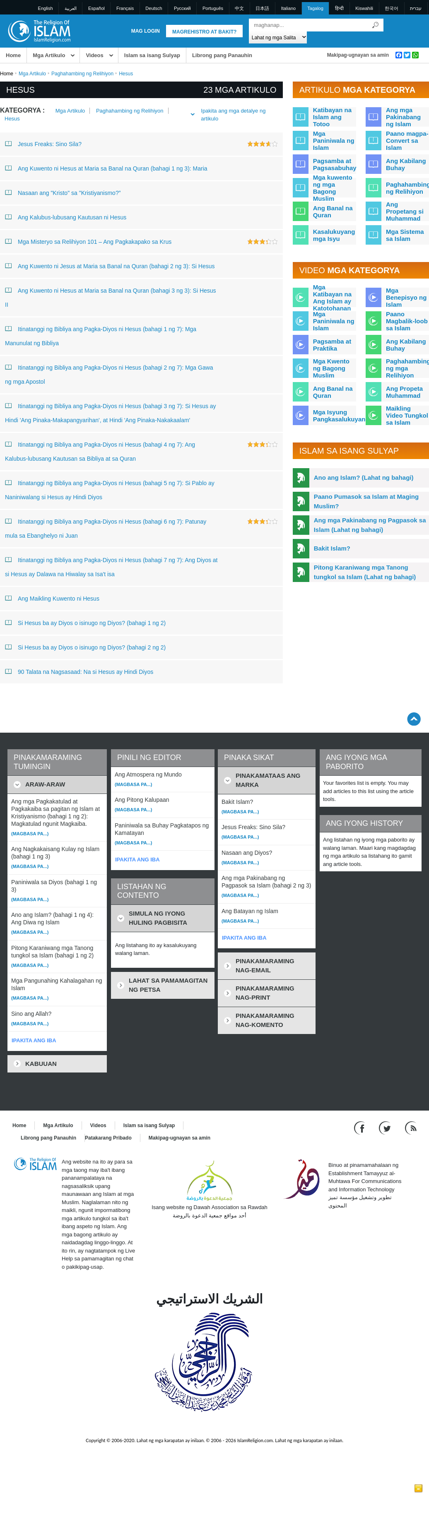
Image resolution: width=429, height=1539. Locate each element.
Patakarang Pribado (108, 1138)
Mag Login (145, 31)
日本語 (262, 8)
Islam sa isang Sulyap (152, 55)
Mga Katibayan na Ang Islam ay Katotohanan (332, 298)
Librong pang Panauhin (222, 55)
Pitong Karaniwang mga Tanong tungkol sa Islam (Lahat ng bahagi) (365, 572)
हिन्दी (339, 8)
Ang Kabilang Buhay (406, 164)
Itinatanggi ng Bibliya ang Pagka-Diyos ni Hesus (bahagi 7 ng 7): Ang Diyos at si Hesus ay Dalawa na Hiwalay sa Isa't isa (111, 565)
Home (13, 55)
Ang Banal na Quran (333, 211)
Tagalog (315, 8)
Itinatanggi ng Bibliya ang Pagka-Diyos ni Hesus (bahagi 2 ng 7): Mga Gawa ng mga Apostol (109, 373)
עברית (416, 8)
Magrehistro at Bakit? (204, 32)
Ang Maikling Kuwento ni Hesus (52, 598)
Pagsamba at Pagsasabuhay (335, 164)
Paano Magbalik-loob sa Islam (407, 321)
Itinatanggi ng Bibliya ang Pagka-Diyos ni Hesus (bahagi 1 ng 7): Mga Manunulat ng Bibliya (100, 334)
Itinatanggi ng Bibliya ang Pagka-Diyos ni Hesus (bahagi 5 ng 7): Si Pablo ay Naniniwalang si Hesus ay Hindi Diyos (109, 488)
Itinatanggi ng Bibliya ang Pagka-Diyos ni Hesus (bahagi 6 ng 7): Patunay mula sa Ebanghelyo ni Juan (105, 527)
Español (96, 8)
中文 (239, 8)
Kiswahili (364, 8)
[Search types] (278, 37)
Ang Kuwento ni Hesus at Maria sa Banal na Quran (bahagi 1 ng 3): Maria (106, 168)
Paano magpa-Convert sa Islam (407, 140)
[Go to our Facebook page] (360, 1128)
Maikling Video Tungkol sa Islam (407, 415)
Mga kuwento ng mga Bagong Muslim (332, 188)
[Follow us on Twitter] (386, 1128)
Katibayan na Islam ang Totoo (332, 116)
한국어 (391, 8)
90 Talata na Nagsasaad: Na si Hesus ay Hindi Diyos (79, 671)
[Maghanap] (375, 25)
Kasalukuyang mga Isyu (334, 235)
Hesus (12, 118)
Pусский (182, 8)
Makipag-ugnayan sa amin (358, 55)
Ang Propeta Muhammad (404, 392)
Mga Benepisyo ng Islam (406, 297)
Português (212, 8)
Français (125, 8)
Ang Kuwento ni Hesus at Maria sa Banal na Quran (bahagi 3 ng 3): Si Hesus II (110, 296)
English (45, 8)
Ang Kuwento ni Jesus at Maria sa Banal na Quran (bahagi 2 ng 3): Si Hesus (110, 265)
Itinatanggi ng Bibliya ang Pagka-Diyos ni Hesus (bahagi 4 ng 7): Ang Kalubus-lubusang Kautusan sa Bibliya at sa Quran (100, 450)
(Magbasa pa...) (29, 833)
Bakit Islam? (332, 548)
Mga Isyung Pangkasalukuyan (339, 416)
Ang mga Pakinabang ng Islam (403, 116)
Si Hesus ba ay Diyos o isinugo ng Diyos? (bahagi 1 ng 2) (85, 622)
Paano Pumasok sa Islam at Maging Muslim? (366, 501)
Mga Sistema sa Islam (405, 235)
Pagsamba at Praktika (332, 345)
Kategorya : (22, 110)
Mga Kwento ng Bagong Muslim (331, 368)
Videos (94, 55)
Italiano (288, 8)
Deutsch (153, 8)
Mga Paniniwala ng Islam (333, 140)
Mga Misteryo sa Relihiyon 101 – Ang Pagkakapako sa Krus (88, 241)
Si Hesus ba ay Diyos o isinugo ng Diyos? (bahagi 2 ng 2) (85, 647)
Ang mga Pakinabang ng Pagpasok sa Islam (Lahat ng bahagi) (370, 525)
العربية (71, 8)
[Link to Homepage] (38, 30)
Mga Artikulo (49, 55)
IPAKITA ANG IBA (34, 1040)
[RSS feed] (411, 1128)
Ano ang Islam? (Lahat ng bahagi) (364, 477)
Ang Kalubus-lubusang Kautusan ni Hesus (65, 217)
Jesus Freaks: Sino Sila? (43, 143)
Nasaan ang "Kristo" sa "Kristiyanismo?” (63, 192)
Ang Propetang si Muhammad (405, 211)
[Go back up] (414, 719)
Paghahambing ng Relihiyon (82, 74)
